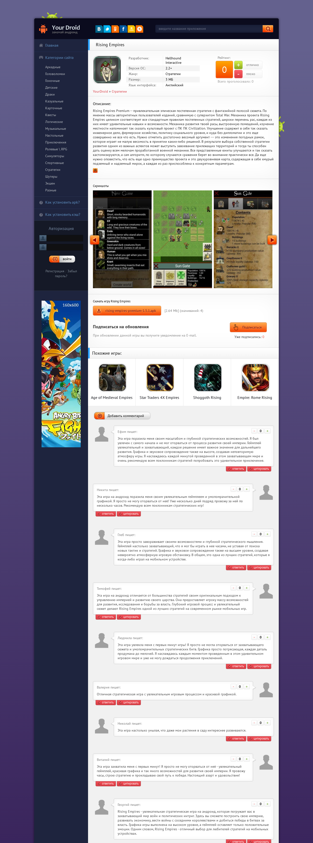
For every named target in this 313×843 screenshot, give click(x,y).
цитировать (261, 469)
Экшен (50, 183)
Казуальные (54, 101)
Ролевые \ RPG (56, 149)
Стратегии (52, 169)
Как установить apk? (59, 202)
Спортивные (54, 163)
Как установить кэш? (59, 214)
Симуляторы (54, 156)
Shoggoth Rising (207, 397)
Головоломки (55, 74)
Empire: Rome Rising (254, 397)
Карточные (53, 108)
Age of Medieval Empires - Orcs (112, 397)
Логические (54, 122)
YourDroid (100, 91)
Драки (50, 94)
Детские (51, 87)
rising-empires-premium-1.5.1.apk (130, 310)
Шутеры (51, 176)
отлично (246, 65)
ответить (238, 469)
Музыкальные (55, 128)
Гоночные (52, 80)
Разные (50, 190)
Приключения (55, 142)
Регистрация (54, 271)
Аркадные (52, 67)
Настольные (54, 135)
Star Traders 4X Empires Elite (159, 397)
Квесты (50, 115)
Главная (48, 45)
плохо (244, 74)
